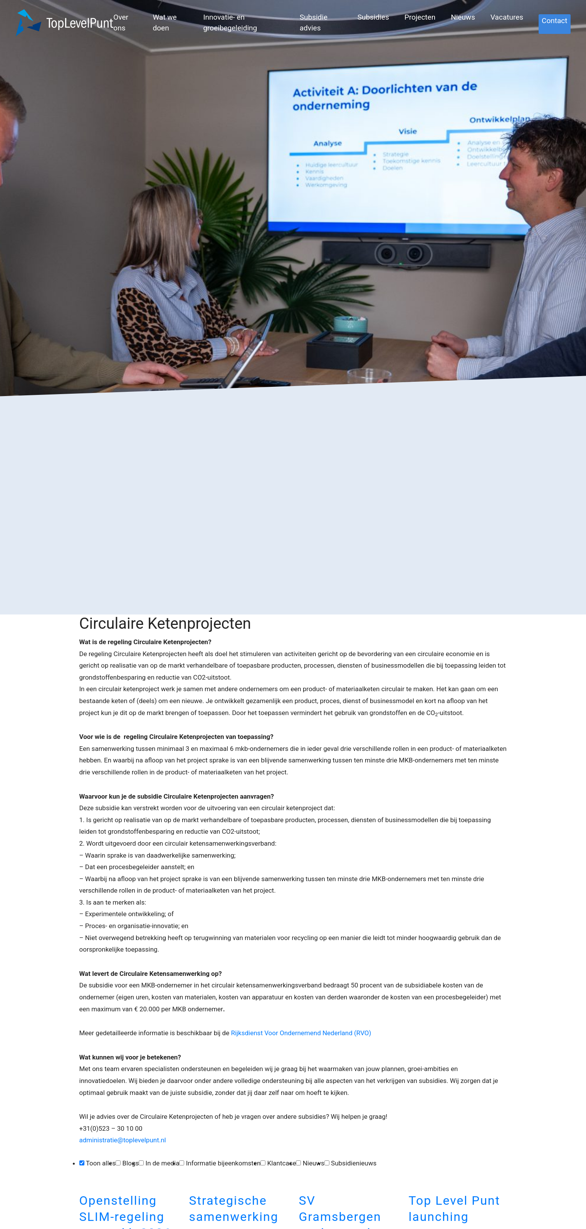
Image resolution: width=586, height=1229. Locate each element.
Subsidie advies (313, 23)
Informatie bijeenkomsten (223, 1163)
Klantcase (281, 1163)
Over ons (120, 23)
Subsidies (373, 17)
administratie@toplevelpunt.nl (123, 1140)
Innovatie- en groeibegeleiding (230, 23)
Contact (554, 20)
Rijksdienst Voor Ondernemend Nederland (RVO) (301, 1033)
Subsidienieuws (353, 1163)
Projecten (420, 17)
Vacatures (506, 17)
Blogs (131, 1163)
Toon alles (101, 1163)
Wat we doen (165, 23)
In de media (163, 1163)
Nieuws (463, 17)
